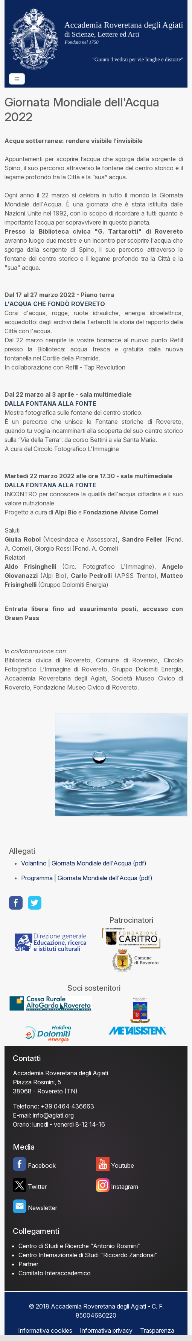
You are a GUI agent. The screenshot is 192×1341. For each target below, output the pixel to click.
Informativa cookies (45, 1330)
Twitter (37, 1186)
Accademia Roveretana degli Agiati (60, 1073)
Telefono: (26, 1106)
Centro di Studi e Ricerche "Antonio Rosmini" (79, 1246)
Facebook (42, 1165)
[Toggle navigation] (17, 79)
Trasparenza (157, 1330)
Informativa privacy (106, 1330)
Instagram (124, 1186)
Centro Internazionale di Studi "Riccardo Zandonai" (88, 1255)
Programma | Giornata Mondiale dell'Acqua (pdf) (86, 878)
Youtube (122, 1165)
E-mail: (22, 1115)
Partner (28, 1264)
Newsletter (42, 1208)
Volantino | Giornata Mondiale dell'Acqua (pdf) (83, 863)
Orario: (22, 1124)
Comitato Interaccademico (54, 1273)
